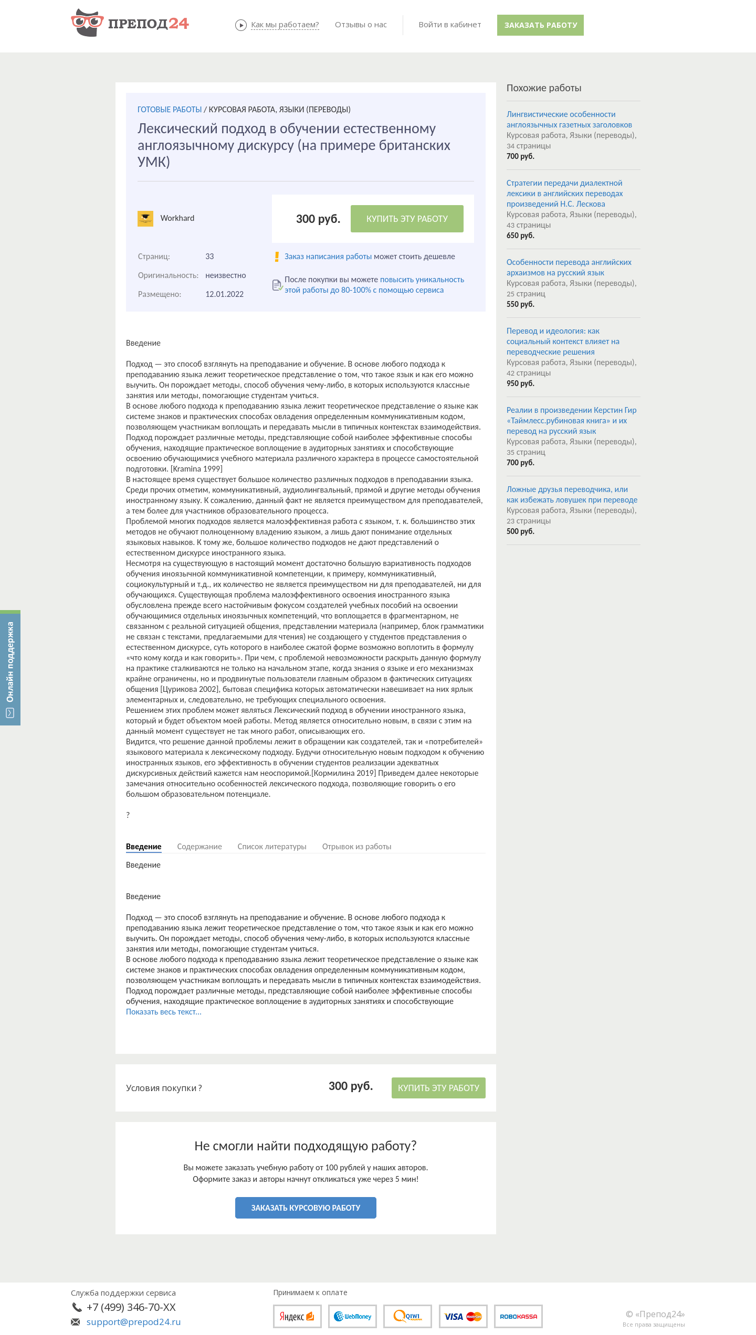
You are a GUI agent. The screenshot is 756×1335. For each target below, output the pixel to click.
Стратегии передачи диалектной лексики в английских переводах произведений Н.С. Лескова (565, 193)
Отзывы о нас (361, 24)
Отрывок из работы (357, 846)
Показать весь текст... (164, 1012)
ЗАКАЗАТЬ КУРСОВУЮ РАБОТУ (305, 1208)
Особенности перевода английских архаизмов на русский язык (569, 267)
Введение (144, 846)
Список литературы (272, 846)
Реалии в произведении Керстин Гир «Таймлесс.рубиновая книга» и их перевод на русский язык (572, 420)
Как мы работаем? (285, 24)
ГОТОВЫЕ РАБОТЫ (170, 109)
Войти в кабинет (449, 24)
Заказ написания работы (328, 256)
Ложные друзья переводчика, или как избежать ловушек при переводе (572, 494)
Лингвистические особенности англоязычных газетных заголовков (569, 119)
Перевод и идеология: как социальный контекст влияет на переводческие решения (563, 341)
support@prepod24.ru (134, 1322)
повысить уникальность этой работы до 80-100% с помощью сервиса (374, 284)
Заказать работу (541, 25)
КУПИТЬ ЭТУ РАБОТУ (407, 219)
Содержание (199, 846)
